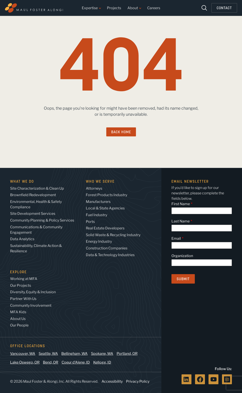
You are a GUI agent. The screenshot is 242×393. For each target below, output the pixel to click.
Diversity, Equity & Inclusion (33, 292)
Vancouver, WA (22, 353)
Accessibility (112, 381)
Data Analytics (22, 239)
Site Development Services (32, 213)
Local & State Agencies (105, 208)
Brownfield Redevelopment (33, 195)
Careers (153, 8)
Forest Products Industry (106, 195)
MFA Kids (18, 312)
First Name (180, 204)
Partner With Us (23, 299)
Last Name (180, 221)
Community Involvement (30, 305)
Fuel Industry (96, 215)
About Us (18, 319)
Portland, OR (127, 353)
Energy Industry (99, 241)
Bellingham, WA (74, 353)
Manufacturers (98, 202)
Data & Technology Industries (110, 255)
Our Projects (20, 285)
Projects (114, 8)
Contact (224, 8)
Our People (19, 325)
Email (176, 238)
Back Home (121, 132)
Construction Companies (106, 248)
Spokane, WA (102, 353)
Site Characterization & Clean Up (37, 188)
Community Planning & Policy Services (42, 220)
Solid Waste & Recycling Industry (113, 235)
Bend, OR (50, 362)
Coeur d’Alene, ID (76, 362)
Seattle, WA (48, 353)
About (134, 8)
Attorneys (94, 188)
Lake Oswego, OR (25, 362)
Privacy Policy (137, 381)
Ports (90, 222)
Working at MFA (23, 279)
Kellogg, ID (102, 362)
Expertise (91, 8)
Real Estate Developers (105, 228)
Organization (182, 256)
